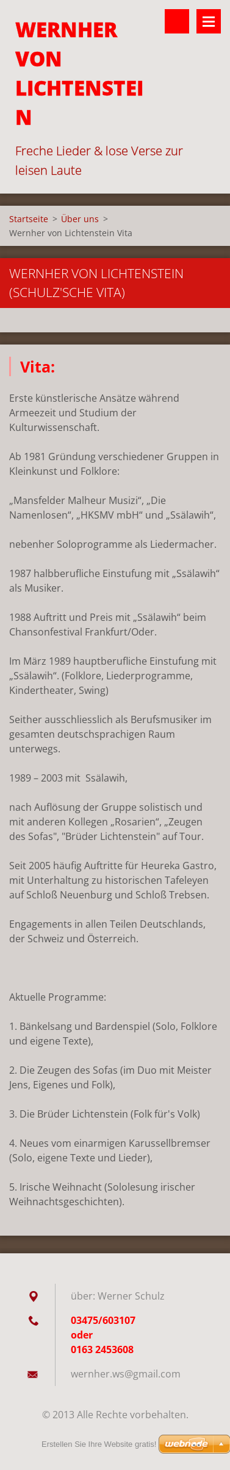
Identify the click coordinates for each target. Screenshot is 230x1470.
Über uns (80, 219)
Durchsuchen (177, 21)
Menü (208, 21)
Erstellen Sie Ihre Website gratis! (98, 1444)
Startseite (28, 219)
